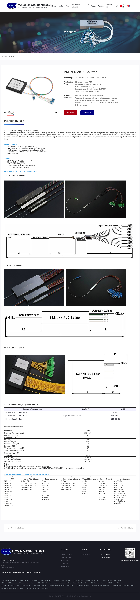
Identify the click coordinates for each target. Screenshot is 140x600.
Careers (100, 6)
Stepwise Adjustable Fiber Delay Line (61, 585)
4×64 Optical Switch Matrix (61, 580)
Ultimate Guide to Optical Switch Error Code (74, 583)
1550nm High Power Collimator (47, 583)
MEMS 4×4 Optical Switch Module (38, 588)
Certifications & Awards (80, 6)
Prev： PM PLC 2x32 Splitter (15, 528)
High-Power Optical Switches (40, 580)
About (93, 6)
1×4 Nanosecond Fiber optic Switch (12, 588)
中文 (122, 6)
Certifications (86, 554)
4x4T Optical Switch (23, 585)
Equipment (64, 563)
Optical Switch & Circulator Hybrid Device (86, 580)
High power (64, 560)
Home (53, 6)
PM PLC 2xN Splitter (113, 583)
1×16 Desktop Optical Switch (111, 580)
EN (129, 6)
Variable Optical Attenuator (100, 585)
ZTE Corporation (18, 572)
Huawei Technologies (34, 572)
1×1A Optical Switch (82, 585)
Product (61, 6)
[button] (5, 113)
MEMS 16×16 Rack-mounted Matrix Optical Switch (17, 583)
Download (70, 112)
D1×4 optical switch (97, 583)
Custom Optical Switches (9, 580)
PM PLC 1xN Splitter (7, 585)
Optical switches (66, 554)
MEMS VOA (24, 580)
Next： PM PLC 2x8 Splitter (125, 528)
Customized (65, 566)
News (68, 6)
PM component (66, 557)
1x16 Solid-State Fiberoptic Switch (123, 585)
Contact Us (109, 6)
